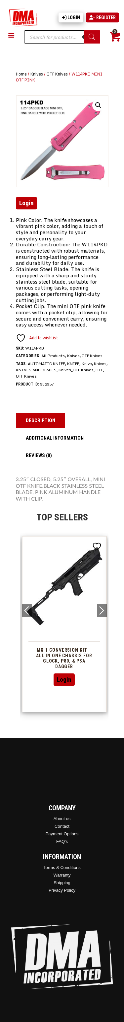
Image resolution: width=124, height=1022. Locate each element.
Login (71, 17)
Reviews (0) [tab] (39, 455)
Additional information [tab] (55, 438)
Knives (36, 74)
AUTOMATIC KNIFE (46, 363)
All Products (53, 356)
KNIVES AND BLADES (36, 370)
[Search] (92, 37)
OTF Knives (57, 74)
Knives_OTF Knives (76, 370)
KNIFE (73, 363)
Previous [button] (27, 610)
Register (102, 17)
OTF (99, 370)
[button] (98, 105)
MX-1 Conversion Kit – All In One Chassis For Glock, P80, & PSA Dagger (64, 658)
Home (21, 74)
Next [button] (102, 610)
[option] (64, 624)
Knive (87, 363)
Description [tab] (40, 420)
